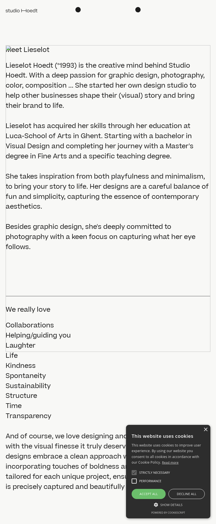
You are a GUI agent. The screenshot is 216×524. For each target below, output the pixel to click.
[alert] (168, 471)
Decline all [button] (187, 494)
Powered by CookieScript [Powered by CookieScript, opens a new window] (168, 512)
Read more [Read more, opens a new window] (170, 462)
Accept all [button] (149, 494)
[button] (134, 472)
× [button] (205, 430)
